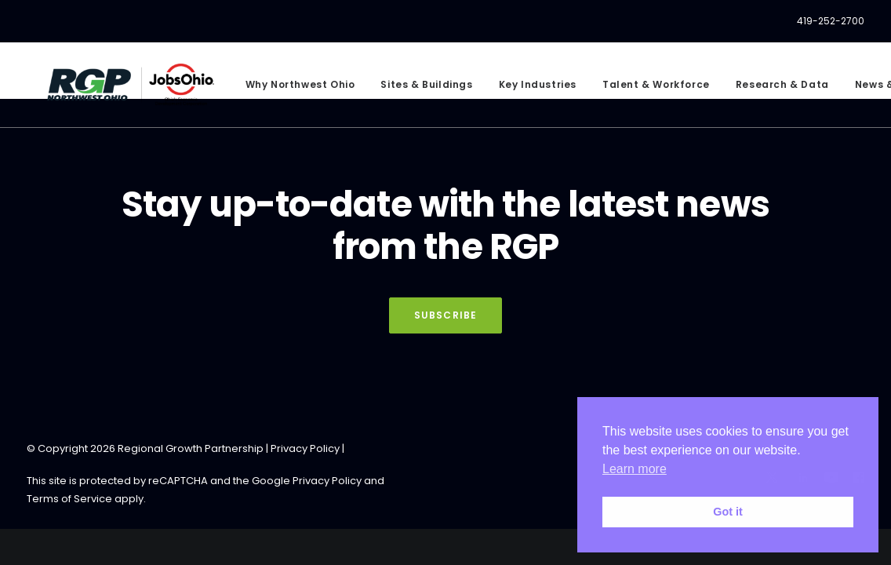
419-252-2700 (830, 20)
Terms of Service (69, 498)
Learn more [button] (634, 469)
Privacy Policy (305, 448)
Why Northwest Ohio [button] (292, 89)
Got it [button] (728, 511)
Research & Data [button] (774, 89)
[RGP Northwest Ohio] (127, 89)
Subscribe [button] (446, 315)
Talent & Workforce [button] (649, 89)
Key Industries (530, 89)
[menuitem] (830, 21)
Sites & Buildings (419, 89)
